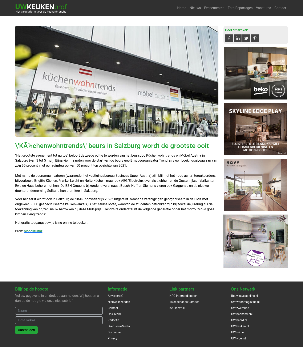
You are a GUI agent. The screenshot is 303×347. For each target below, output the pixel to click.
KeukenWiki (177, 308)
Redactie (113, 320)
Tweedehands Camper (184, 302)
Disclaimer (115, 332)
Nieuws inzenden (119, 302)
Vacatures (263, 8)
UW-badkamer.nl (241, 314)
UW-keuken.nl (240, 326)
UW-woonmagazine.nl (245, 302)
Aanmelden (26, 330)
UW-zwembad (240, 308)
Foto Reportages (240, 8)
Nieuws (195, 8)
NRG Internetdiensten (183, 295)
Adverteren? (116, 295)
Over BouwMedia (119, 326)
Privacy (112, 338)
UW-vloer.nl (238, 338)
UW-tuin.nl (238, 332)
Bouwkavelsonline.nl (244, 295)
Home (181, 8)
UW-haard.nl (239, 320)
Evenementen (214, 8)
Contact (280, 8)
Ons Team (114, 314)
